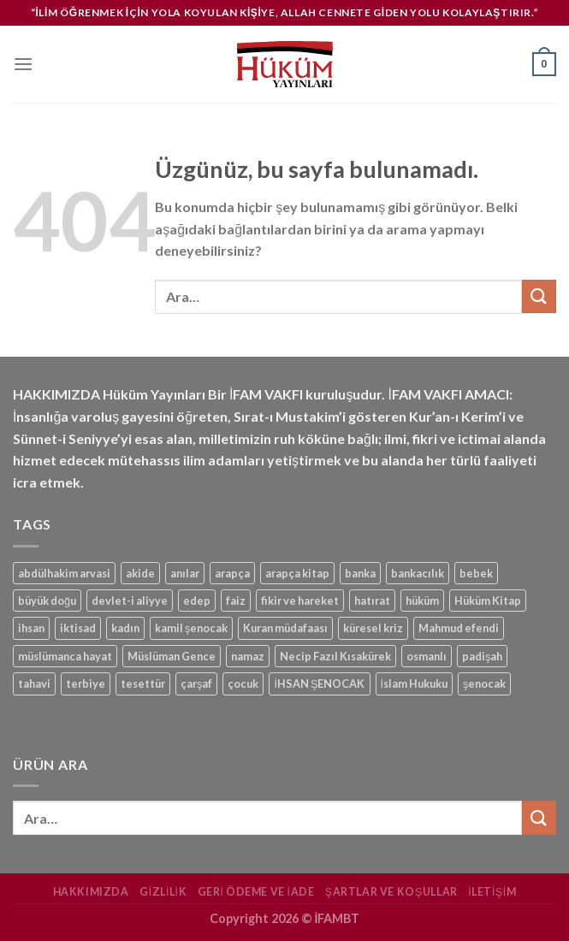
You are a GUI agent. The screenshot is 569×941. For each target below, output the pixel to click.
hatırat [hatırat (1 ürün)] (372, 600)
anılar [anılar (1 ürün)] (184, 573)
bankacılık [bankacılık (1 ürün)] (417, 573)
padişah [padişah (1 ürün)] (482, 656)
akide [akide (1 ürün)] (140, 573)
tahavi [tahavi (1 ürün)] (34, 683)
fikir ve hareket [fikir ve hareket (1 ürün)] (300, 600)
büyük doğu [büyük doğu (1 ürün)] (47, 600)
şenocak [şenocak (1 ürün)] (484, 683)
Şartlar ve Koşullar (391, 891)
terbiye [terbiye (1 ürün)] (85, 683)
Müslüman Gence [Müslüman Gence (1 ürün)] (171, 656)
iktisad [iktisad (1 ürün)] (78, 628)
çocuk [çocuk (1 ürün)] (243, 683)
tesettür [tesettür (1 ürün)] (143, 683)
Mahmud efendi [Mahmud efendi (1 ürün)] (458, 628)
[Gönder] (539, 296)
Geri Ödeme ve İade (256, 891)
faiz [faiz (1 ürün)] (236, 600)
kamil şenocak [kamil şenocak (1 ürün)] (191, 628)
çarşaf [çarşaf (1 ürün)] (196, 683)
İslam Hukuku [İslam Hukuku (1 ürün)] (414, 683)
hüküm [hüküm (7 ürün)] (422, 600)
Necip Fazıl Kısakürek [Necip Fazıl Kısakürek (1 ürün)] (335, 656)
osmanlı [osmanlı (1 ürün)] (426, 656)
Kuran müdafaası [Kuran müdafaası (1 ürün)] (285, 628)
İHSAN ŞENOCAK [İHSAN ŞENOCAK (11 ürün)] (319, 683)
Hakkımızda (91, 891)
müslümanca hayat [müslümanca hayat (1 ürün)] (65, 656)
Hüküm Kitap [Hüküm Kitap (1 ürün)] (487, 600)
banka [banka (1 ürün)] (360, 573)
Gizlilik (163, 891)
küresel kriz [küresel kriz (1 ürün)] (373, 628)
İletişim (492, 891)
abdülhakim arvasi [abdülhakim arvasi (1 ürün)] (64, 573)
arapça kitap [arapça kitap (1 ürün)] (297, 573)
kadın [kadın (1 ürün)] (125, 628)
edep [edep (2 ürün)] (196, 600)
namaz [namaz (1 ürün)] (247, 656)
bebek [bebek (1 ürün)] (476, 573)
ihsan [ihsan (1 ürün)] (31, 628)
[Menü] (23, 64)
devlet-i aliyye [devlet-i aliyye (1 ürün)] (130, 600)
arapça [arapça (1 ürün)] (232, 573)
